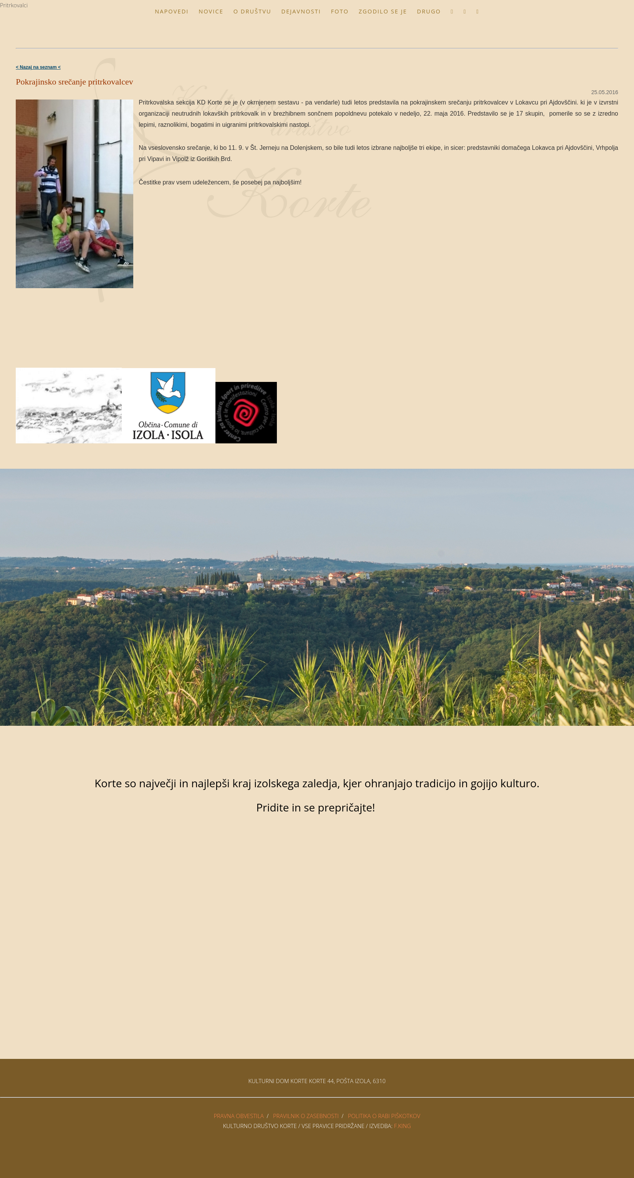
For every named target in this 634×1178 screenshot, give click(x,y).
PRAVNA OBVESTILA (239, 1116)
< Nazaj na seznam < (38, 67)
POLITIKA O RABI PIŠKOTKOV (384, 1116)
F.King (402, 1126)
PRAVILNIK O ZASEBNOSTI (306, 1116)
